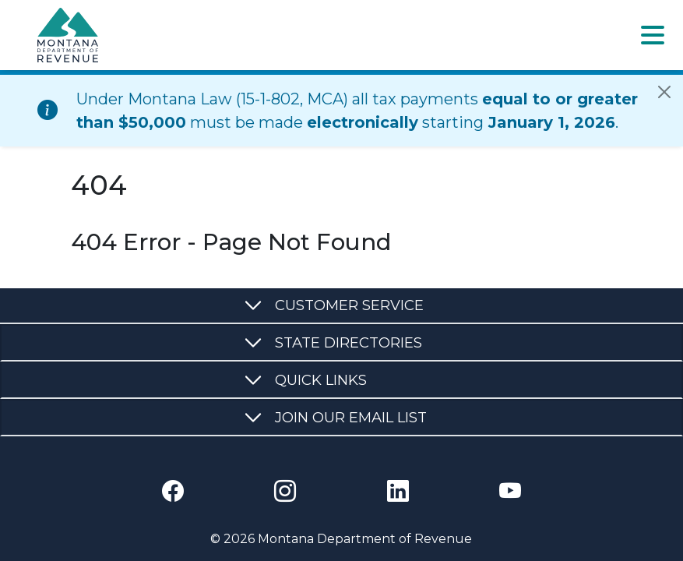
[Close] (664, 92)
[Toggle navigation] (652, 35)
